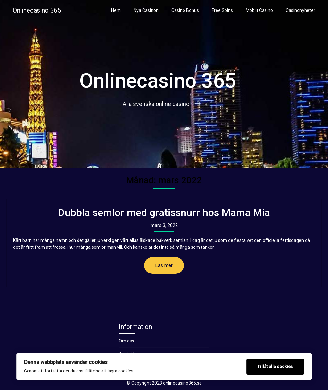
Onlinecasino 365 (37, 10)
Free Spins (222, 10)
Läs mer (164, 265)
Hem (116, 10)
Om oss (126, 340)
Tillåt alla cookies (275, 366)
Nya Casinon (146, 10)
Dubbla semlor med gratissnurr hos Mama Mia (164, 212)
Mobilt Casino (259, 10)
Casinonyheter (300, 10)
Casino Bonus (185, 10)
